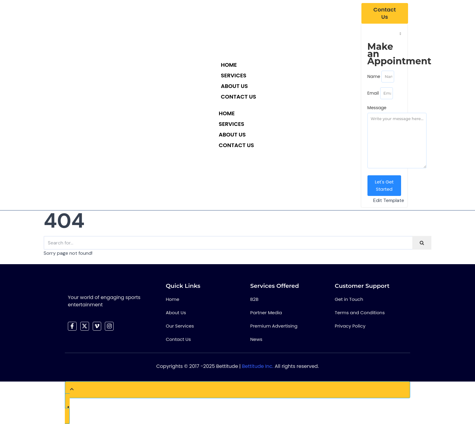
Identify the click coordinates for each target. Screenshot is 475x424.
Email (373, 93)
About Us (234, 86)
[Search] (228, 243)
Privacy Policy (350, 326)
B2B (254, 299)
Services (233, 75)
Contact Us (238, 96)
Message (377, 108)
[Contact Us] (384, 13)
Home (229, 65)
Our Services (180, 326)
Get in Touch (349, 299)
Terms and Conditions (360, 312)
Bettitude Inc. (258, 366)
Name (373, 76)
